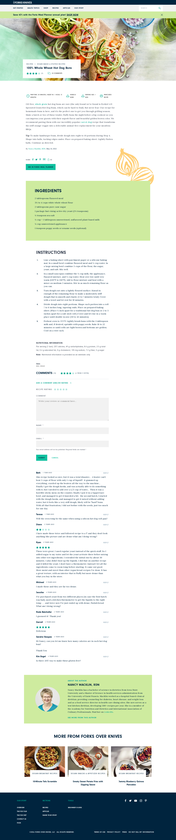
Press (124, 832)
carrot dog (86, 122)
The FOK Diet (21, 815)
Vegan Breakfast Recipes (44, 773)
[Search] (151, 8)
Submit (41, 458)
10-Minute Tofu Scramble (45, 781)
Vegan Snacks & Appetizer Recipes (88, 773)
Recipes (55, 8)
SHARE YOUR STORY (50, 815)
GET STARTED (18, 8)
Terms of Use (99, 832)
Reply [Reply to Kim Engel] (106, 657)
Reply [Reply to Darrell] (106, 622)
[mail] (44, 159)
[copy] (48, 160)
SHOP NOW (72, 15)
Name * (39, 425)
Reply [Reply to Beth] (106, 473)
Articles (66, 8)
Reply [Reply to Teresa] (106, 515)
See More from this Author (82, 718)
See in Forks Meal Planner (40, 167)
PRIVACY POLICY (113, 832)
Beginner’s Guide (75, 807)
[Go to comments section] (55, 73)
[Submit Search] (160, 8)
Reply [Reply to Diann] (106, 525)
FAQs (19, 823)
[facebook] (33, 159)
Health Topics (33, 8)
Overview (20, 807)
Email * (40, 439)
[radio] (55, 389)
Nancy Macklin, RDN (36, 149)
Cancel (55, 458)
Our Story (79, 8)
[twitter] (36, 159)
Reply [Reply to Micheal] (106, 582)
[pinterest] (40, 159)
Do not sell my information (141, 832)
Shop (46, 8)
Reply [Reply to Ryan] (106, 543)
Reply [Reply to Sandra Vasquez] (106, 637)
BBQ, (38, 366)
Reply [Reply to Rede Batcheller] (106, 612)
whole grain (41, 104)
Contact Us (21, 819)
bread (42, 366)
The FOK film (22, 811)
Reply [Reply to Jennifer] (106, 593)
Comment (41, 396)
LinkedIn (108, 712)
